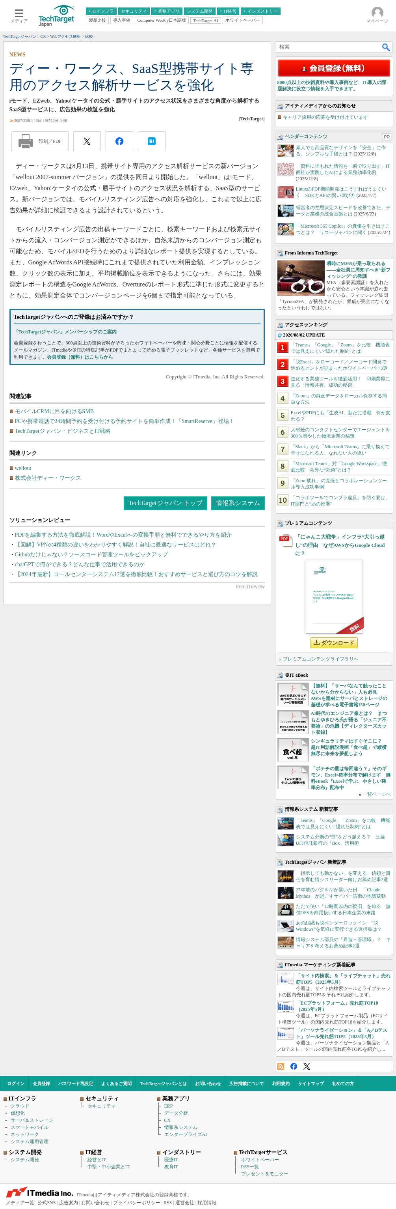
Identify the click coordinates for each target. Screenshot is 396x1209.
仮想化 (18, 1113)
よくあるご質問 (116, 1083)
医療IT (171, 1159)
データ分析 (176, 1113)
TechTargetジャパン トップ (165, 503)
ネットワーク (25, 1134)
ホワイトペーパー (260, 1159)
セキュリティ (101, 1106)
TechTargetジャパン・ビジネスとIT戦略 (63, 431)
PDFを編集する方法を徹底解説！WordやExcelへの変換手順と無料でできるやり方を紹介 (123, 535)
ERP (168, 1106)
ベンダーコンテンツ (306, 136)
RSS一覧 (250, 1167)
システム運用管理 (29, 1141)
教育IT (171, 1167)
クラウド (20, 1106)
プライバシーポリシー (136, 1202)
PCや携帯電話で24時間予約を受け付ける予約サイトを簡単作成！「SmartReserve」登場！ (125, 421)
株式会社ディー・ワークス (48, 478)
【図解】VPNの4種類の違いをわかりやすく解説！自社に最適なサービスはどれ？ (115, 545)
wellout (23, 468)
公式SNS (46, 1202)
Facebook (293, 1066)
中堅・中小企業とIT (108, 1167)
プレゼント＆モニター (264, 1174)
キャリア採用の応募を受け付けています (325, 117)
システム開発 (25, 1159)
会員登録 (41, 1083)
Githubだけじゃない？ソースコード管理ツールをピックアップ (91, 555)
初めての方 (343, 1083)
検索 (386, 46)
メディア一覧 (20, 1202)
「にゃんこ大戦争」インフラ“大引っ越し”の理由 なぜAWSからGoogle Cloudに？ (340, 545)
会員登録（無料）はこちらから (80, 357)
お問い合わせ (208, 1083)
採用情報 (206, 1202)
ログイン (15, 1083)
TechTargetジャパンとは (163, 1083)
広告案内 (68, 1202)
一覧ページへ (377, 794)
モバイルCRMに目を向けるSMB (54, 411)
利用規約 (281, 1083)
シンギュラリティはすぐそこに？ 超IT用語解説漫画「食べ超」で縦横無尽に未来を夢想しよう (349, 747)
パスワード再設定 (75, 1083)
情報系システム (238, 503)
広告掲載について (246, 1083)
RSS (280, 1066)
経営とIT (96, 1159)
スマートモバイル (29, 1127)
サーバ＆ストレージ (32, 1120)
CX (167, 1120)
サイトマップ (311, 1083)
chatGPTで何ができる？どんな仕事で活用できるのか (80, 564)
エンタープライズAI (185, 1134)
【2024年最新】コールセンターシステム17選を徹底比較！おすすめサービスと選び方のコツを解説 (136, 574)
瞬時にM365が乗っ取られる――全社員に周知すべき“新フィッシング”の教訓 (358, 270)
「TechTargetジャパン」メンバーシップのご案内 (65, 332)
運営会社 (184, 1202)
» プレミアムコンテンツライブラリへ (319, 659)
